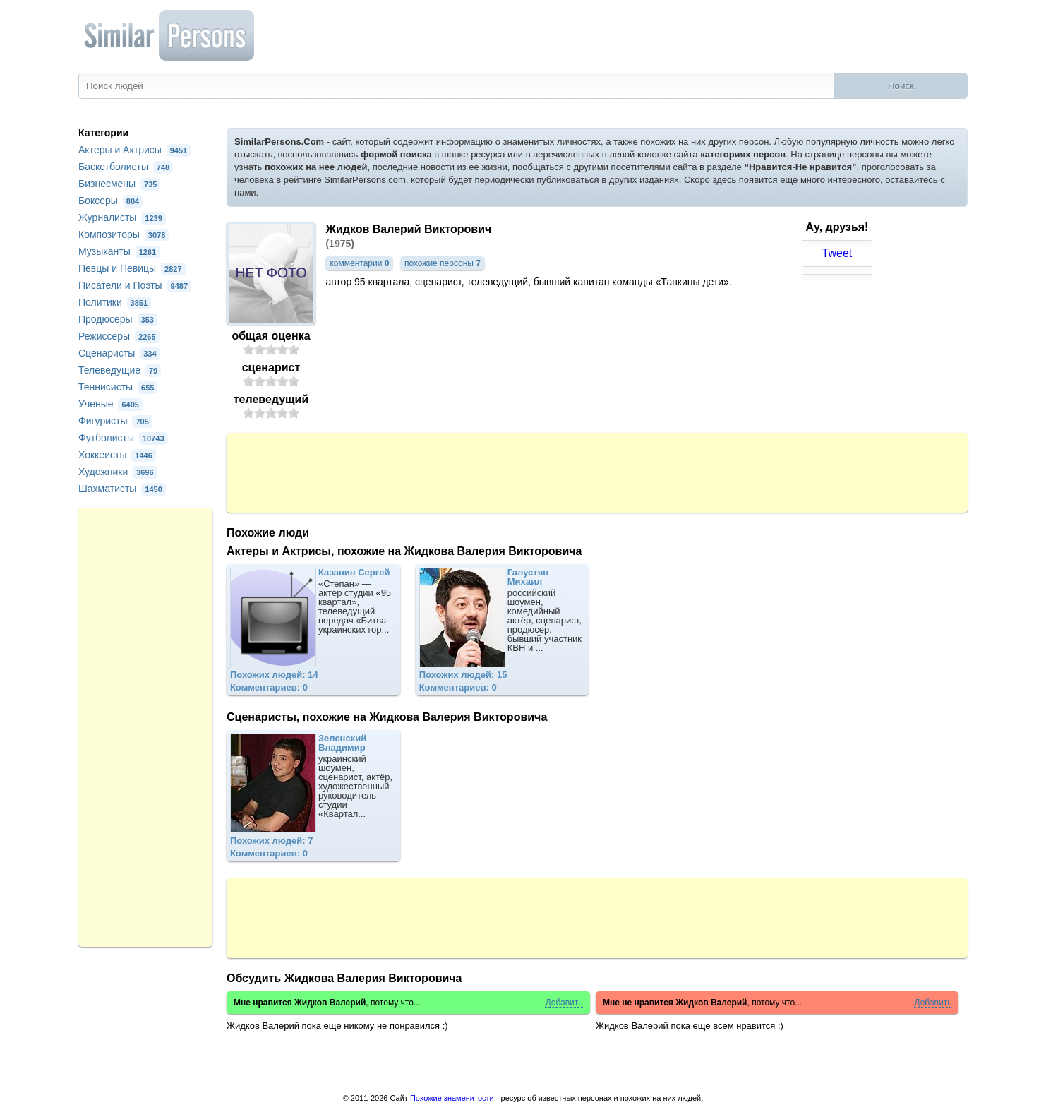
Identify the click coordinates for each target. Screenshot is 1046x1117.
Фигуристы (115, 420)
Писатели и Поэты (134, 285)
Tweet (837, 253)
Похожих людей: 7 (271, 840)
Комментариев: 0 (269, 687)
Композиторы (123, 234)
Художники (117, 471)
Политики (114, 302)
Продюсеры (117, 319)
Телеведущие (119, 370)
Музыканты (119, 251)
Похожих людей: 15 (463, 674)
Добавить (563, 1003)
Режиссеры (119, 336)
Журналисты (122, 217)
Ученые (110, 404)
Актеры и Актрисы (134, 149)
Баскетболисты (125, 166)
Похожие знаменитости (452, 1098)
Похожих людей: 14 (274, 674)
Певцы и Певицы (132, 268)
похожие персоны (442, 263)
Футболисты (123, 437)
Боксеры (110, 200)
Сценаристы (119, 353)
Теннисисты (117, 387)
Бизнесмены (119, 183)
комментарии (359, 263)
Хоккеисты (117, 454)
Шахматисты (122, 488)
